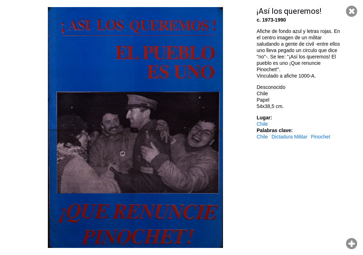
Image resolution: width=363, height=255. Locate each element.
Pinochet (320, 137)
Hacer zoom (351, 243)
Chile (262, 124)
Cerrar (351, 11)
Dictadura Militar (289, 137)
